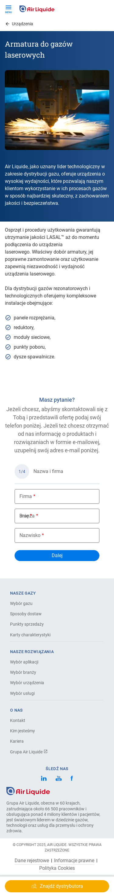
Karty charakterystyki (30, 634)
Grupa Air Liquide (29, 751)
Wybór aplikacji (24, 662)
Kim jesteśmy (22, 730)
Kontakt (17, 720)
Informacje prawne (74, 860)
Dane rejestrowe (32, 860)
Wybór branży (23, 672)
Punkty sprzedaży (27, 624)
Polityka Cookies (57, 868)
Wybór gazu (21, 603)
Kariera (17, 741)
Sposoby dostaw (26, 613)
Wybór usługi (22, 693)
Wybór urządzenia (27, 682)
